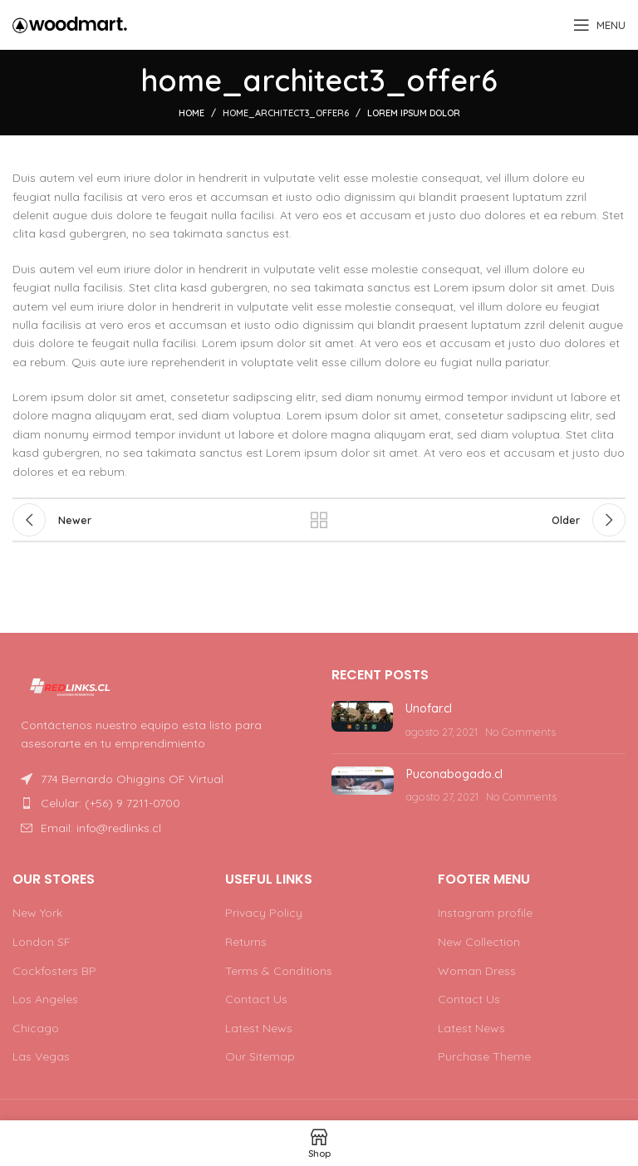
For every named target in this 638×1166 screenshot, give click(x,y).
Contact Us (256, 999)
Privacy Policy (263, 912)
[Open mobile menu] (599, 25)
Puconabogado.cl (454, 774)
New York (37, 912)
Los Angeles (45, 999)
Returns (246, 941)
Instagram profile (485, 912)
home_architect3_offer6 (286, 113)
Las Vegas (41, 1056)
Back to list (319, 519)
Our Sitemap (260, 1056)
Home (191, 113)
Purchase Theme (484, 1056)
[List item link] (159, 803)
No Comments (520, 731)
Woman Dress (477, 970)
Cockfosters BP (54, 970)
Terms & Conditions (278, 970)
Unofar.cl (428, 708)
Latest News (258, 1028)
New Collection (479, 941)
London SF (41, 941)
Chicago (35, 1028)
